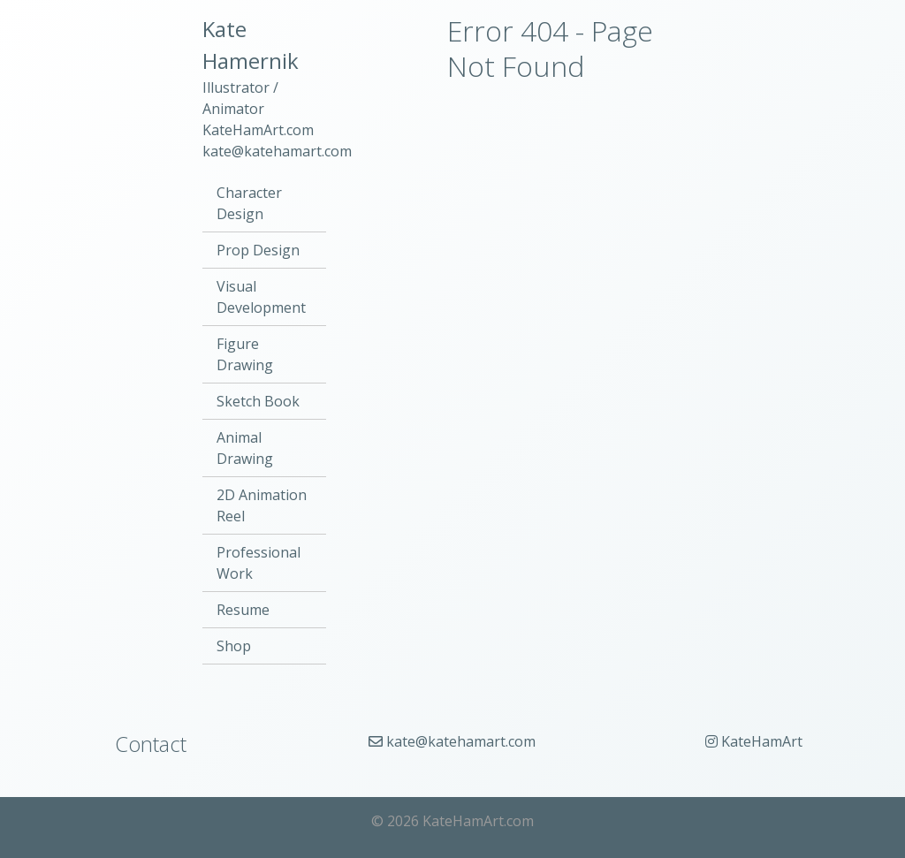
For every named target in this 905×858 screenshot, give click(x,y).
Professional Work (258, 563)
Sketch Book (258, 401)
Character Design (249, 203)
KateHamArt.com (258, 130)
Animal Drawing (245, 448)
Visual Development (261, 297)
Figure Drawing (245, 354)
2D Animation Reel (262, 505)
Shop (234, 646)
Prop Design (258, 250)
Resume (243, 609)
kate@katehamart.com (277, 151)
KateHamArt (753, 741)
